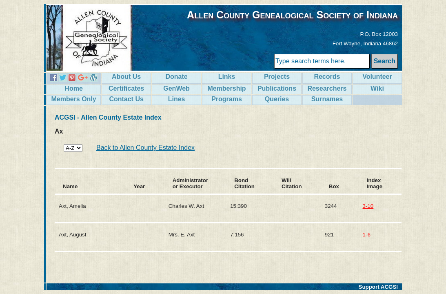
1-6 (367, 235)
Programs (226, 99)
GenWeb (176, 88)
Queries (277, 99)
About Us (126, 76)
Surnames (327, 99)
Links (226, 76)
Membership (226, 88)
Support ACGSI (378, 287)
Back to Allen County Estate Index (145, 147)
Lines (176, 99)
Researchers (326, 88)
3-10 (368, 206)
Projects (277, 76)
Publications (276, 88)
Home (73, 88)
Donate (176, 76)
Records (327, 76)
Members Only (73, 99)
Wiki (377, 88)
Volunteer (377, 76)
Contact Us (126, 99)
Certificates (126, 88)
